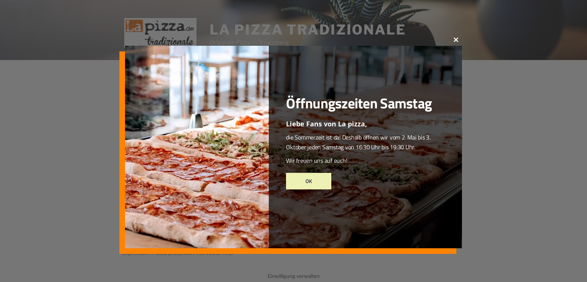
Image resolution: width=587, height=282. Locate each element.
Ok (308, 181)
